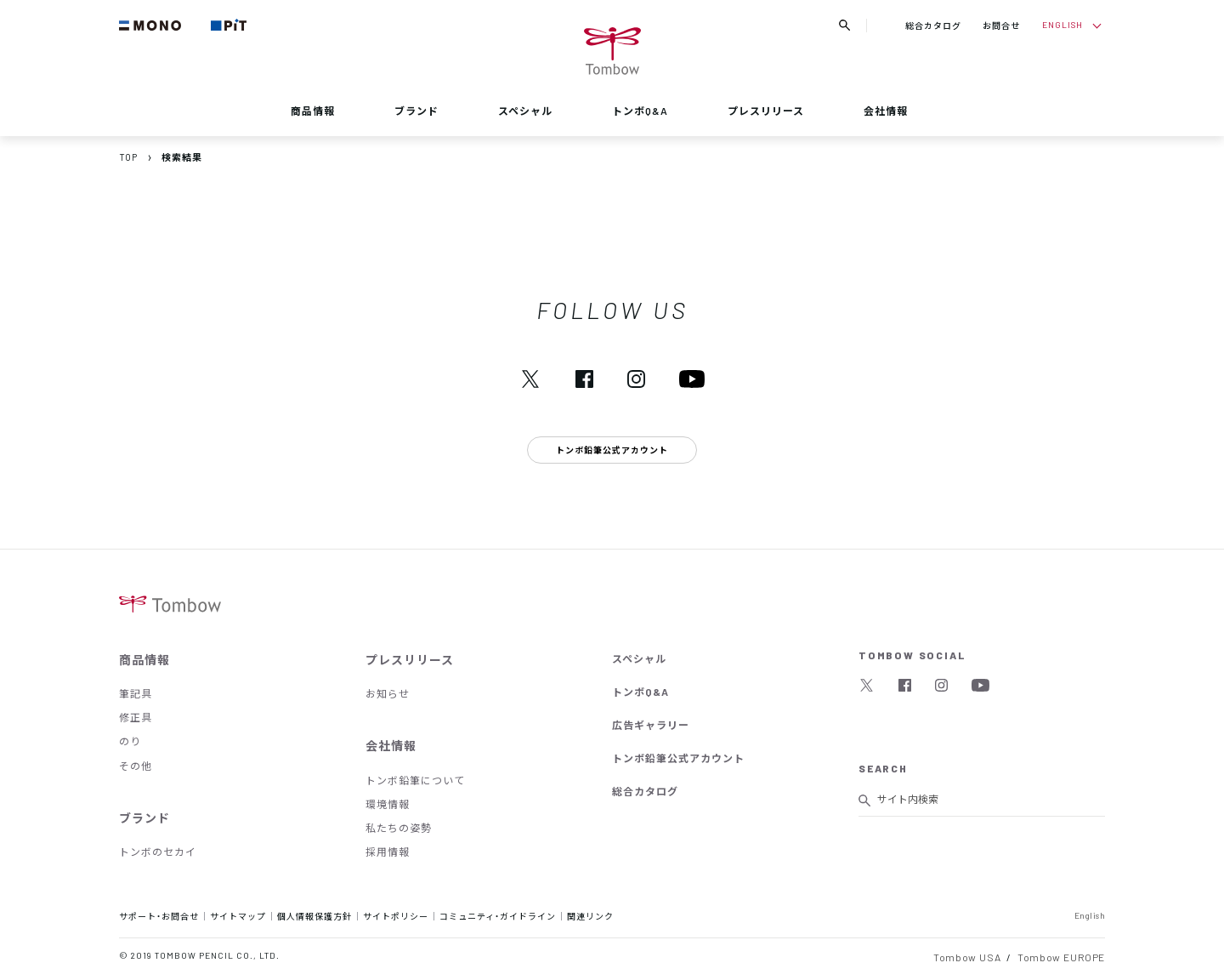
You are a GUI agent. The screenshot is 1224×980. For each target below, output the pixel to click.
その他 (135, 765)
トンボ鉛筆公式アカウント (678, 758)
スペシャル (525, 110)
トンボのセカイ (157, 851)
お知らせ (388, 693)
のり (130, 741)
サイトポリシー (395, 915)
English (1090, 915)
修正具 (135, 717)
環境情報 (388, 804)
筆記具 (135, 693)
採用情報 (388, 851)
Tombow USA (966, 957)
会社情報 (886, 110)
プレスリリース (766, 110)
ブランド (416, 110)
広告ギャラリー (650, 724)
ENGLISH (1062, 24)
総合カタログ (933, 25)
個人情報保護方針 (314, 915)
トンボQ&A (640, 110)
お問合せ (1001, 25)
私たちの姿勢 (399, 827)
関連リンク (590, 915)
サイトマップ (238, 915)
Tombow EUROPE (1061, 957)
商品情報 (313, 110)
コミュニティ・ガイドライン (497, 915)
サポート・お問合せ (159, 915)
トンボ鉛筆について (415, 780)
